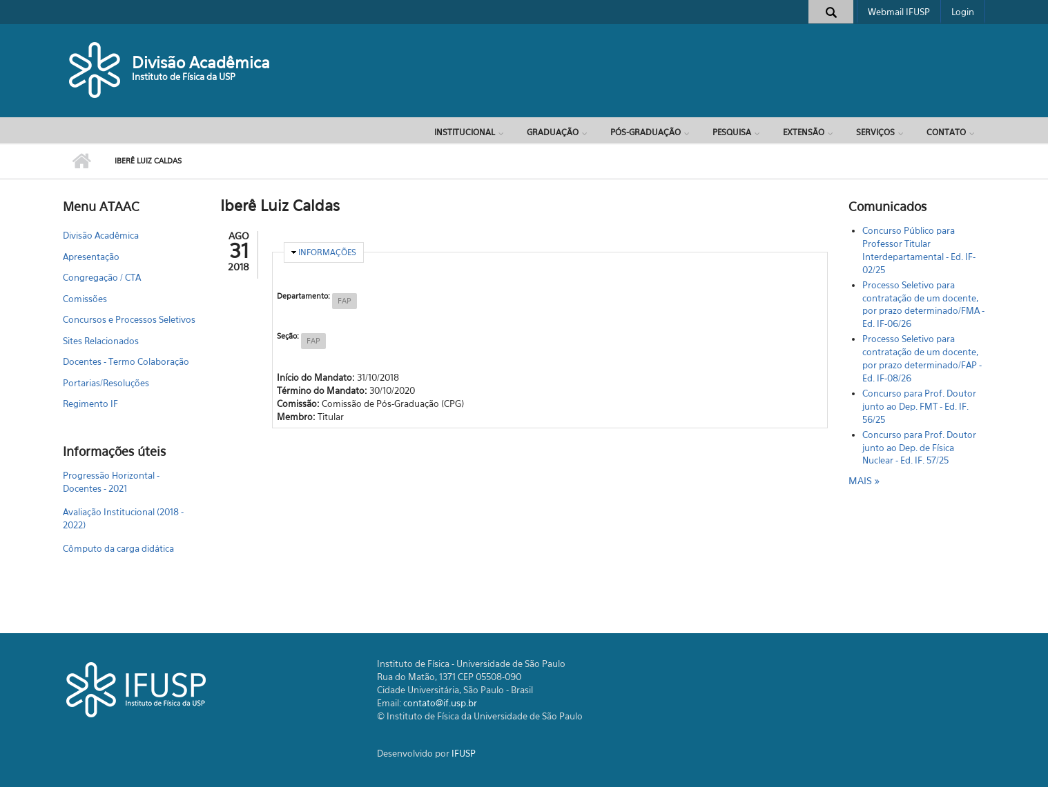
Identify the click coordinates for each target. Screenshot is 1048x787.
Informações (327, 252)
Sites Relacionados (101, 340)
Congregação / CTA (102, 277)
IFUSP (464, 753)
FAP (344, 301)
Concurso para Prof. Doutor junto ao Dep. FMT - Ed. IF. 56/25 (919, 406)
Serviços (875, 132)
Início (82, 161)
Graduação (553, 132)
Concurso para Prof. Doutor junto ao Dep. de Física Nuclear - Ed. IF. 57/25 (919, 447)
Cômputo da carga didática (118, 548)
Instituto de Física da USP (183, 76)
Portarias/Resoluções (106, 382)
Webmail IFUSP (899, 11)
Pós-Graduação (645, 132)
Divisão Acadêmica (201, 62)
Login (962, 11)
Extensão (803, 132)
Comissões (85, 298)
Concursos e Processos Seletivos (129, 319)
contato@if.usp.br (440, 702)
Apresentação (91, 256)
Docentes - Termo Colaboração (126, 361)
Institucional (464, 132)
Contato (946, 132)
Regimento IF (90, 403)
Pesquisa (731, 132)
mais (861, 480)
